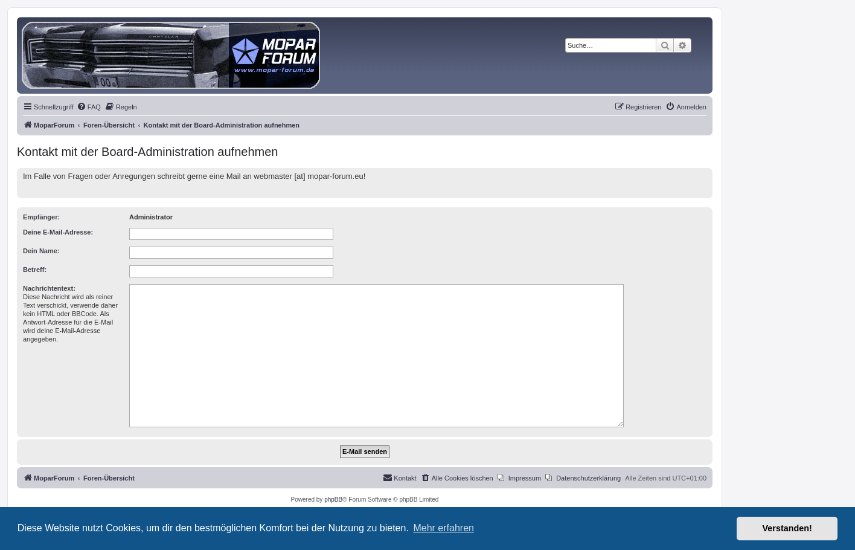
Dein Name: (41, 250)
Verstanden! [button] (787, 528)
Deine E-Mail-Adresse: (58, 232)
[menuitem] (89, 107)
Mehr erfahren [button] (443, 528)
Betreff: (34, 269)
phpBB (333, 499)
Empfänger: (41, 217)
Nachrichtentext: (49, 288)
